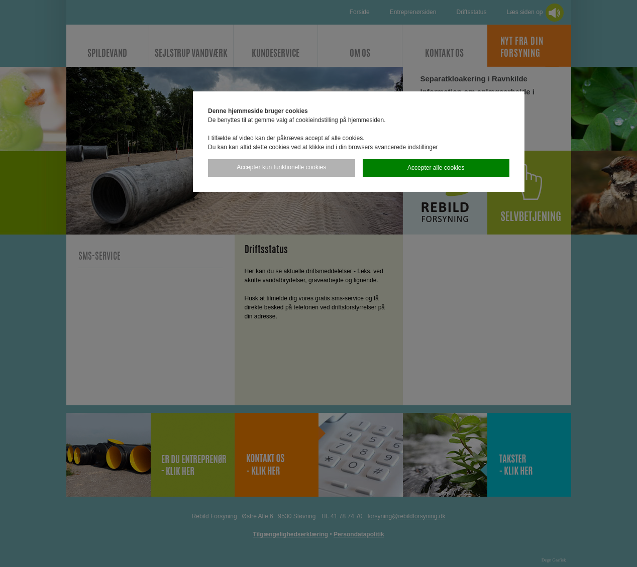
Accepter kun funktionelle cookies (281, 167)
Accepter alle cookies (435, 167)
